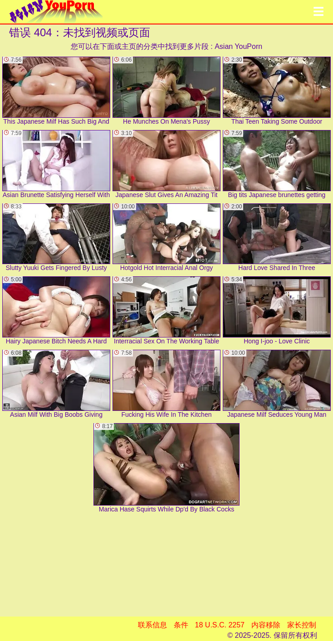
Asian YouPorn (238, 46)
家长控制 (301, 625)
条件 (181, 625)
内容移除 (265, 625)
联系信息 (152, 625)
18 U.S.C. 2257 (220, 625)
